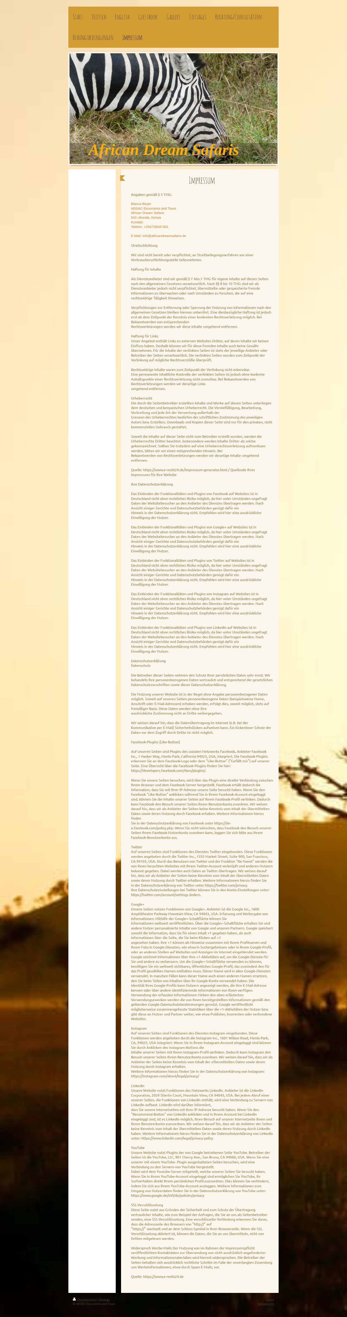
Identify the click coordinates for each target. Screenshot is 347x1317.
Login (270, 1299)
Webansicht (266, 1304)
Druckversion (84, 1299)
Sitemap (104, 1299)
